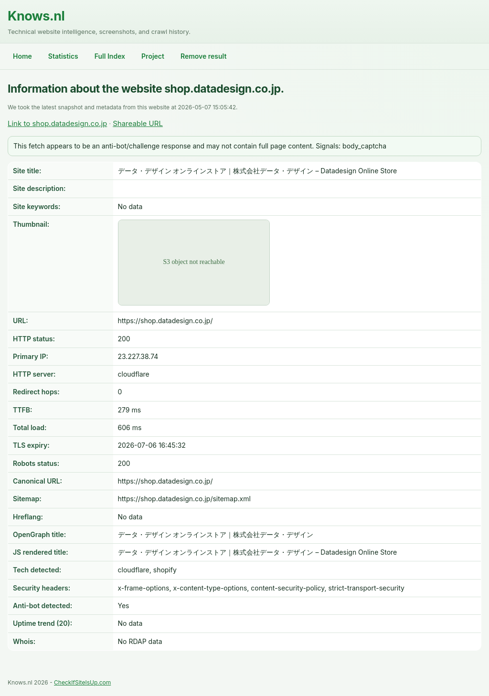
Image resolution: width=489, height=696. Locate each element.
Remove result (203, 56)
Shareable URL (138, 123)
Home (22, 56)
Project (152, 56)
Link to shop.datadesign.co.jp (57, 123)
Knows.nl (36, 16)
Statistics (63, 56)
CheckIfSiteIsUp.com (82, 682)
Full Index (110, 56)
